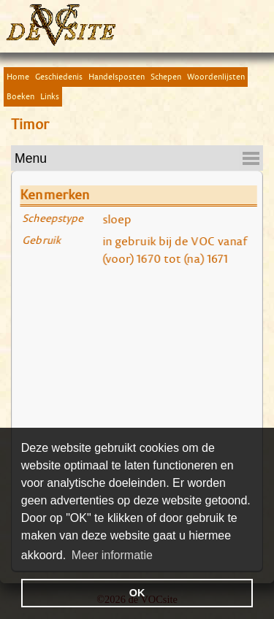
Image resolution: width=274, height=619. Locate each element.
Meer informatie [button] (112, 555)
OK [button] (137, 593)
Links (49, 96)
